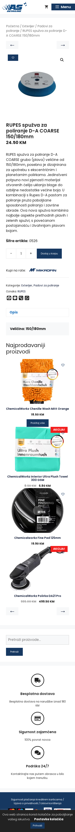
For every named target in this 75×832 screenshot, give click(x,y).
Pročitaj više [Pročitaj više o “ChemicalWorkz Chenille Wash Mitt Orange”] (38, 423)
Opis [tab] (14, 312)
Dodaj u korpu (49, 253)
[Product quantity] (21, 254)
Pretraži (14, 651)
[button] (62, 59)
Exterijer (28, 26)
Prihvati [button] (37, 825)
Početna (12, 26)
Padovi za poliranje (46, 285)
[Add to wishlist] (13, 57)
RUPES (22, 291)
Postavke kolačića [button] (48, 819)
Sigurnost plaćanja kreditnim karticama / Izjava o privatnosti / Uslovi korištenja (37, 801)
